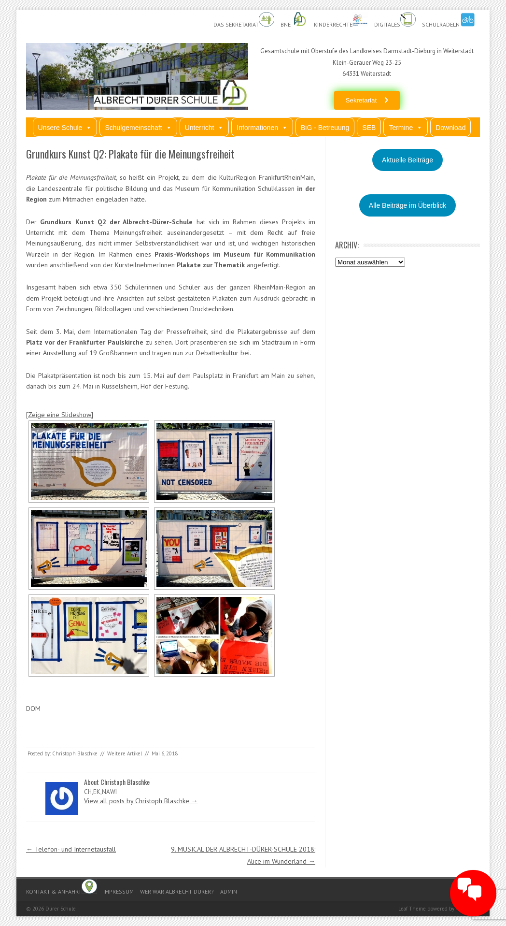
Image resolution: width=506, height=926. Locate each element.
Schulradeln (448, 20)
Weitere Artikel (124, 753)
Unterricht (204, 127)
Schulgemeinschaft (138, 127)
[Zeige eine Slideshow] (59, 414)
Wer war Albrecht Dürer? (177, 891)
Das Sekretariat (243, 20)
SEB (369, 127)
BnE (294, 20)
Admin (228, 891)
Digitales (395, 20)
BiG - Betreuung (325, 127)
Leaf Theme (412, 908)
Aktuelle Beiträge (407, 160)
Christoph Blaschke (75, 753)
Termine (405, 127)
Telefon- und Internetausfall (71, 849)
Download (450, 127)
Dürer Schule (60, 908)
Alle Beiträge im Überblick (407, 205)
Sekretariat (361, 100)
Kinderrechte (341, 20)
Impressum (118, 891)
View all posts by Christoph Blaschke (141, 800)
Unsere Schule (65, 127)
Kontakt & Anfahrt (61, 887)
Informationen (262, 127)
